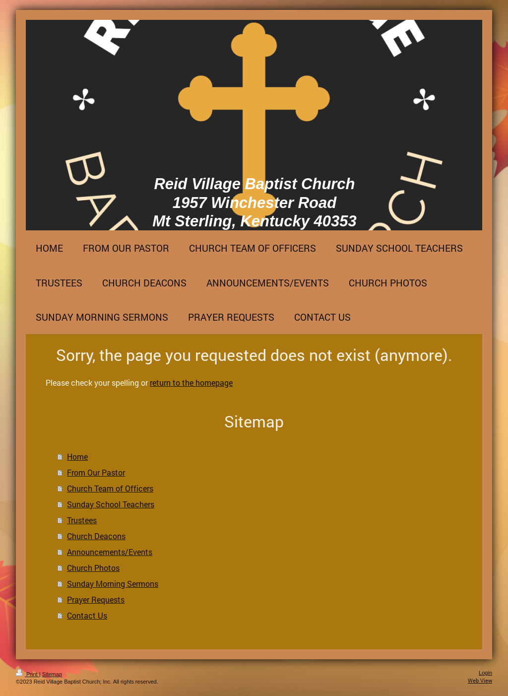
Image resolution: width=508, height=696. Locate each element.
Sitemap (52, 674)
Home (77, 456)
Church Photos (93, 567)
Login (485, 673)
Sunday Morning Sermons (112, 583)
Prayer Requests (96, 599)
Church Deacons (96, 536)
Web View (480, 680)
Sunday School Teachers (110, 504)
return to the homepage (191, 382)
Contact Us (87, 615)
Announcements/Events (109, 552)
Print (27, 674)
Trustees (82, 520)
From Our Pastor (96, 472)
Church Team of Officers (110, 488)
